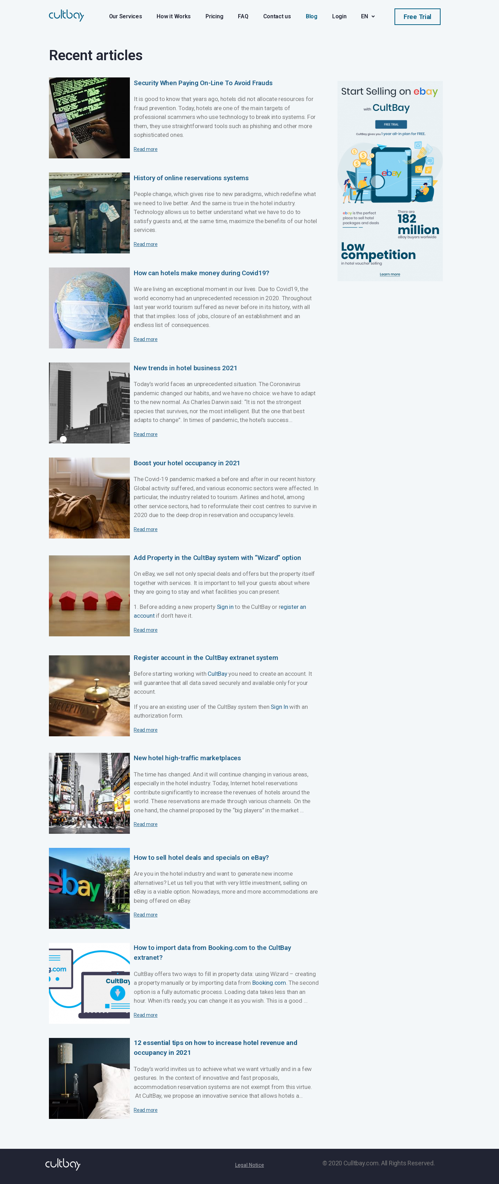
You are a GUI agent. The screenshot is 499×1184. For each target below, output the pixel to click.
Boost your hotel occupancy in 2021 (187, 463)
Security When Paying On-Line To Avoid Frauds (203, 83)
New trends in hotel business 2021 (185, 368)
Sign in (225, 606)
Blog (311, 16)
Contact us (277, 16)
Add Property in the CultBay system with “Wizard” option (217, 558)
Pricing (214, 16)
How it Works (174, 16)
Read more (146, 149)
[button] (417, 16)
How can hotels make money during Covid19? (201, 273)
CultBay (217, 673)
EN (367, 16)
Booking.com (269, 982)
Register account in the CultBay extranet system (206, 658)
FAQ (243, 16)
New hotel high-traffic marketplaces (187, 758)
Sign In (279, 706)
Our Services (125, 16)
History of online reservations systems (191, 178)
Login (339, 16)
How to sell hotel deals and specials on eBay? (201, 858)
